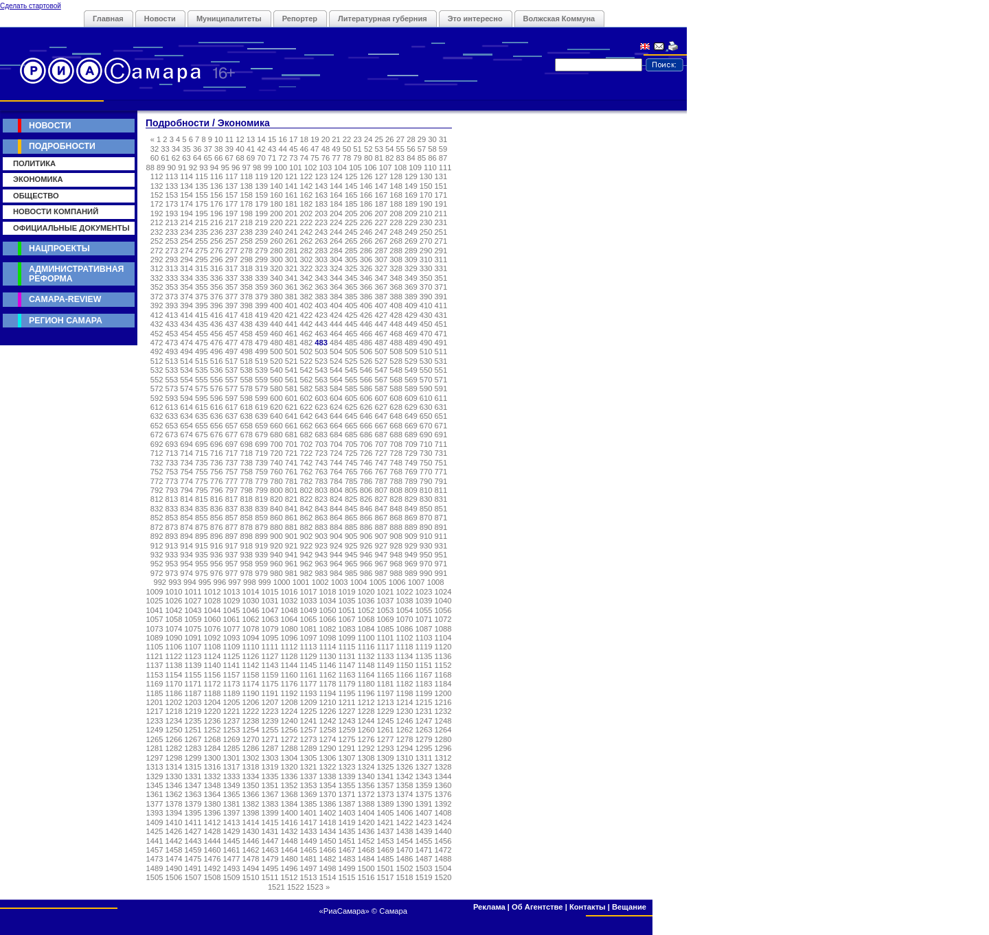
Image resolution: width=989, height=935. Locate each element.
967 (380, 563)
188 (395, 204)
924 (336, 546)
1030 (251, 601)
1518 (404, 877)
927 (380, 546)
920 (276, 546)
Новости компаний (55, 211)
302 (306, 259)
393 (172, 305)
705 (351, 444)
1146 (328, 665)
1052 (366, 610)
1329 (154, 776)
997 (234, 582)
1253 (231, 730)
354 (186, 287)
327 (380, 268)
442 (306, 324)
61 (165, 158)
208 (395, 213)
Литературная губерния (382, 18)
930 (426, 546)
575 (201, 388)
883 (321, 527)
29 (422, 139)
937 (231, 555)
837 (231, 509)
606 (366, 398)
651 (441, 416)
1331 (193, 776)
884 (336, 527)
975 (201, 573)
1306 (328, 758)
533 (172, 370)
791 (441, 481)
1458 (174, 850)
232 (156, 232)
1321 (308, 767)
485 (351, 342)
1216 (443, 702)
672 (156, 434)
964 (336, 563)
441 (291, 324)
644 (336, 416)
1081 (308, 629)
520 (276, 361)
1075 (193, 629)
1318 (251, 767)
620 (276, 407)
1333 (231, 776)
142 (306, 186)
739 (261, 463)
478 (246, 342)
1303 (270, 758)
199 (261, 213)
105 (355, 167)
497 (231, 351)
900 (276, 536)
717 (231, 453)
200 (276, 213)
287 (380, 250)
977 (231, 573)
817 (231, 499)
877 (231, 527)
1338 (328, 776)
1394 (174, 813)
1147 (347, 665)
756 (216, 472)
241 (291, 232)
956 (216, 563)
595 (201, 398)
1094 (251, 638)
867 (380, 517)
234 (186, 232)
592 (156, 398)
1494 (251, 868)
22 (347, 139)
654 (186, 426)
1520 (443, 877)
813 (172, 499)
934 (186, 555)
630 (426, 407)
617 (231, 407)
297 (231, 259)
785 (351, 481)
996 (220, 582)
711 (441, 444)
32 (154, 149)
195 (201, 213)
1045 (231, 610)
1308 (366, 758)
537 (231, 370)
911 (441, 536)
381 (291, 296)
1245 (385, 721)
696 (216, 444)
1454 (404, 841)
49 (336, 149)
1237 (231, 721)
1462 (251, 850)
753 (172, 472)
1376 (443, 794)
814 (186, 499)
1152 (443, 665)
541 (291, 370)
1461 (231, 850)
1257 (308, 730)
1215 (424, 702)
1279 (424, 739)
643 (321, 416)
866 (366, 517)
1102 (404, 638)
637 (231, 416)
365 (351, 287)
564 (336, 380)
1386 (328, 804)
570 (426, 380)
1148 (366, 665)
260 (276, 241)
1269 (231, 739)
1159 (270, 675)
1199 (424, 693)
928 (395, 546)
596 (216, 398)
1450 (328, 841)
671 (441, 426)
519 (261, 361)
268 (395, 241)
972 (156, 573)
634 (186, 416)
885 (351, 527)
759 (261, 472)
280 (276, 250)
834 (186, 509)
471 (441, 334)
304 (336, 259)
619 (261, 407)
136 (216, 186)
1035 (347, 601)
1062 (251, 619)
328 (395, 268)
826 (366, 499)
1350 (251, 785)
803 (321, 490)
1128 (289, 656)
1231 (424, 711)
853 (172, 517)
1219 (193, 711)
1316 (212, 767)
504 (336, 351)
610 (426, 398)
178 (246, 204)
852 (156, 517)
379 (261, 296)
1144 (289, 665)
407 (380, 305)
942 (306, 555)
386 (366, 296)
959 (261, 563)
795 (201, 490)
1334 (251, 776)
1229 (385, 711)
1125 (231, 656)
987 (380, 573)
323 (321, 268)
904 (336, 536)
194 (186, 213)
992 (159, 582)
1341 (385, 776)
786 (366, 481)
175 (201, 204)
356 (216, 287)
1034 (328, 601)
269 (411, 241)
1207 (270, 702)
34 (176, 149)
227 (380, 222)
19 (314, 139)
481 (291, 342)
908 (395, 536)
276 (216, 250)
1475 (193, 859)
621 (291, 407)
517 (231, 361)
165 (351, 195)
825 (351, 499)
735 (201, 463)
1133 (385, 656)
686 (366, 434)
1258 (328, 730)
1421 (385, 822)
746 (366, 463)
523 (321, 361)
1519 (424, 877)
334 (186, 278)
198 (246, 213)
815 (201, 499)
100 (280, 167)
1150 (404, 665)
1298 (174, 758)
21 (336, 139)
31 (443, 139)
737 (231, 463)
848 (395, 509)
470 (426, 334)
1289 (308, 748)
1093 (231, 638)
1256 (289, 730)
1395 (193, 813)
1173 (231, 684)
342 (306, 278)
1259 (347, 730)
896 (216, 536)
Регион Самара (65, 320)
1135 (424, 656)
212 (156, 222)
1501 (385, 868)
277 (231, 250)
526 (366, 361)
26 (389, 139)
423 (321, 315)
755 (201, 472)
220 (276, 222)
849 (411, 509)
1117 (385, 647)
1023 (424, 592)
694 (186, 444)
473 (172, 342)
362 (306, 287)
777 (231, 481)
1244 (366, 721)
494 (186, 351)
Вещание (629, 907)
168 (395, 195)
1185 (154, 693)
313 (172, 268)
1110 (251, 647)
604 (336, 398)
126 (366, 176)
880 (276, 527)
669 (411, 426)
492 (156, 351)
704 (336, 444)
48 (325, 149)
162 (306, 195)
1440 (443, 831)
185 (351, 204)
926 (366, 546)
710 (426, 444)
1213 (385, 702)
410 (426, 305)
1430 (251, 831)
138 (246, 186)
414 (186, 315)
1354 (328, 785)
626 (366, 407)
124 (336, 176)
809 (411, 490)
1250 (174, 730)
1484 (366, 859)
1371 (347, 794)
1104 (443, 638)
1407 (424, 813)
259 (261, 241)
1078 (251, 629)
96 (235, 167)
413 (172, 315)
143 (321, 186)
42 (261, 149)
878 (246, 527)
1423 (424, 822)
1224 (289, 711)
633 (172, 416)
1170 (174, 684)
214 (186, 222)
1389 (385, 804)
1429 (231, 831)
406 (366, 305)
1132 (366, 656)
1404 (366, 813)
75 (314, 158)
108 (400, 167)
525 (351, 361)
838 (246, 509)
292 (156, 259)
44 (282, 149)
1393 (154, 813)
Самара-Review (65, 299)
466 (366, 334)
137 (231, 186)
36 (197, 149)
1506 (174, 877)
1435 (347, 831)
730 (426, 453)
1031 (270, 601)
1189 (231, 693)
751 (441, 463)
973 (172, 573)
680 (276, 434)
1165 (385, 675)
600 (276, 398)
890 (426, 527)
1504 (443, 868)
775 (201, 481)
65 (207, 158)
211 (441, 213)
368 (395, 287)
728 (395, 453)
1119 (424, 647)
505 (351, 351)
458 (246, 334)
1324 (366, 767)
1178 (328, 684)
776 (216, 481)
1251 (193, 730)
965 (351, 563)
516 (216, 361)
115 (201, 176)
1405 (385, 813)
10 (218, 139)
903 (321, 536)
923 (321, 546)
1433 (308, 831)
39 (229, 149)
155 (201, 195)
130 (426, 176)
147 (380, 186)
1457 (154, 850)
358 (246, 287)
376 (216, 296)
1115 (347, 647)
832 (156, 509)
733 (172, 463)
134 (186, 186)
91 (182, 167)
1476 (212, 859)
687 (380, 434)
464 (336, 334)
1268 (212, 739)
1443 (193, 841)
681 (291, 434)
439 (261, 324)
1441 (154, 841)
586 (366, 388)
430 (426, 315)
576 (216, 388)
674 (186, 434)
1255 (270, 730)
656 (216, 426)
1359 (424, 785)
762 (306, 472)
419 (261, 315)
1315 (193, 767)
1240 (289, 721)
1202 (174, 702)
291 (441, 250)
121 (291, 176)
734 (186, 463)
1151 (424, 665)
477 (231, 342)
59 (443, 149)
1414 (251, 822)
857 (231, 517)
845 (351, 509)
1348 (212, 785)
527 (380, 361)
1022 (404, 592)
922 (306, 546)
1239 (270, 721)
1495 (270, 868)
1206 (251, 702)
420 (276, 315)
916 (216, 546)
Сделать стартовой (30, 6)
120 (276, 176)
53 (378, 149)
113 (172, 176)
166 (366, 195)
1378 (174, 804)
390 (426, 296)
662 (306, 426)
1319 (270, 767)
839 (261, 509)
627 (380, 407)
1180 (366, 684)
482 (306, 342)
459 (261, 334)
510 (426, 351)
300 (276, 259)
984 (336, 573)
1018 (328, 592)
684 (336, 434)
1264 (443, 730)
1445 (231, 841)
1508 (212, 877)
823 (321, 499)
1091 (193, 638)
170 (426, 195)
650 (426, 416)
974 (186, 573)
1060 (212, 619)
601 (291, 398)
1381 (231, 804)
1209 (308, 702)
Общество (36, 196)
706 (366, 444)
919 (261, 546)
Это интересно (475, 18)
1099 (347, 638)
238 (246, 232)
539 (261, 370)
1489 (154, 868)
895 (201, 536)
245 (351, 232)
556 (216, 380)
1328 (443, 767)
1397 (231, 813)
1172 (212, 684)
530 (426, 361)
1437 (385, 831)
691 (441, 434)
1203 (193, 702)
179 (261, 204)
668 (395, 426)
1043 (193, 610)
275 (201, 250)
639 (261, 416)
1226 (328, 711)
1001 (301, 582)
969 (411, 563)
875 (201, 527)
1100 (366, 638)
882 (306, 527)
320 (276, 268)
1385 (308, 804)
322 (306, 268)
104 (340, 167)
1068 (366, 619)
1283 (193, 748)
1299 (193, 758)
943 (321, 555)
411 (441, 305)
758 (246, 472)
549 (411, 370)
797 (231, 490)
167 (380, 195)
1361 (154, 794)
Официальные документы (71, 228)
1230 (404, 711)
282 (306, 250)
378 (246, 296)
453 (172, 334)
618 (246, 407)
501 (291, 351)
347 (380, 278)
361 (291, 287)
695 (201, 444)
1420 (366, 822)
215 (201, 222)
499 (261, 351)
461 (291, 334)
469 (411, 334)
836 (216, 509)
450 (426, 324)
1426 (174, 831)
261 (291, 241)
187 (380, 204)
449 (411, 324)
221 (291, 222)
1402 (328, 813)
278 (246, 250)
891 (441, 527)
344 (336, 278)
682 (306, 434)
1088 (443, 629)
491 (441, 342)
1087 (424, 629)
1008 (435, 582)
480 (276, 342)
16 (282, 139)
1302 (251, 758)
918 (246, 546)
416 (216, 315)
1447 (270, 841)
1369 (308, 794)
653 (172, 426)
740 (276, 463)
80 (368, 158)
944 (336, 555)
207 (380, 213)
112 (156, 176)
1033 (308, 601)
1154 (174, 675)
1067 (347, 619)
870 (426, 517)
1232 (443, 711)
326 (366, 268)
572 (156, 388)
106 (370, 167)
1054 (404, 610)
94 (214, 167)
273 (172, 250)
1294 (404, 748)
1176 (289, 684)
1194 (328, 693)
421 (291, 315)
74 (304, 158)
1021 (385, 592)
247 (380, 232)
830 (426, 499)
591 (441, 388)
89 (161, 167)
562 (306, 380)
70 (261, 158)
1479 (270, 859)
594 (186, 398)
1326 (404, 767)
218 (246, 222)
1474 (174, 859)
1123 (193, 656)
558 (246, 380)
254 (186, 241)
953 (172, 563)
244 (336, 232)
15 (272, 139)
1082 (328, 629)
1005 (378, 582)
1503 (424, 868)
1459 (193, 850)
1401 (308, 813)
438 (246, 324)
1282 (174, 748)
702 (306, 444)
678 (246, 434)
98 (257, 167)
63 (186, 158)
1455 (424, 841)
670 (426, 426)
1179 (347, 684)
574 (186, 388)
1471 (424, 850)
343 (321, 278)
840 (276, 509)
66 (218, 158)
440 (276, 324)
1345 (154, 785)
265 (351, 241)
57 (422, 149)
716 (216, 453)
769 (411, 472)
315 (201, 268)
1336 (289, 776)
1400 (289, 813)
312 (156, 268)
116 (216, 176)
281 (291, 250)
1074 (174, 629)
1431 (270, 831)
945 (351, 555)
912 (156, 546)
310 (426, 259)
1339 (347, 776)
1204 (212, 702)
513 (172, 361)
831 (441, 499)
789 (411, 481)
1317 (231, 767)
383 (321, 296)
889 (411, 527)
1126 (251, 656)
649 (411, 416)
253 (172, 241)
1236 (212, 721)
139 (261, 186)
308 (395, 259)
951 (441, 555)
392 (156, 305)
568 (395, 380)
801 (291, 490)
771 (441, 472)
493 (172, 351)
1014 (251, 592)
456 (216, 334)
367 (380, 287)
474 (186, 342)
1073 (154, 629)
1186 (174, 693)
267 (380, 241)
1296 (443, 748)
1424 (443, 822)
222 (306, 222)
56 (411, 149)
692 (156, 444)
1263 (424, 730)
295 (201, 259)
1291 (347, 748)
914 (186, 546)
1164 (366, 675)
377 (231, 296)
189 (411, 204)
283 (321, 250)
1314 (174, 767)
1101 (385, 638)
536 (216, 370)
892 (156, 536)
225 (351, 222)
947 (380, 555)
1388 (366, 804)
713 (172, 453)
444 (336, 324)
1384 (289, 804)
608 (395, 398)
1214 (404, 702)
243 (321, 232)
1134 (404, 656)
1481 (308, 859)
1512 (289, 877)
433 (172, 324)
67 (229, 158)
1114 (328, 647)
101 (295, 167)
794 (186, 490)
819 (261, 499)
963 (321, 563)
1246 (404, 721)
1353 (308, 785)
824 (336, 499)
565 (351, 380)
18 (304, 139)
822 (306, 499)
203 (321, 213)
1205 (231, 702)
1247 (424, 721)
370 (426, 287)
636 (216, 416)
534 (186, 370)
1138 (174, 665)
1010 (174, 592)
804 (336, 490)
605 (351, 398)
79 (357, 158)
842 (306, 509)
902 (306, 536)
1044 (212, 610)
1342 (404, 776)
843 (321, 509)
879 (261, 527)
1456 (443, 841)
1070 (404, 619)
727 (380, 453)
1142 (251, 665)
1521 (276, 887)
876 (216, 527)
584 (336, 388)
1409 (154, 822)
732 (156, 463)
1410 (174, 822)
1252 (212, 730)
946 (366, 555)
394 (186, 305)
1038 (404, 601)
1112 (289, 647)
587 (380, 388)
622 (306, 407)
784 (336, 481)
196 (216, 213)
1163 (347, 675)
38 (218, 149)
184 (336, 204)
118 (246, 176)
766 (366, 472)
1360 (443, 785)
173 (172, 204)
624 (336, 407)
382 (306, 296)
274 (186, 250)
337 (231, 278)
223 (321, 222)
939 (261, 555)
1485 (385, 859)
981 (291, 573)
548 (395, 370)
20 (325, 139)
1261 (385, 730)
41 (251, 149)
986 (366, 573)
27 (400, 139)
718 (246, 453)
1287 (270, 748)
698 (246, 444)
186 (366, 204)
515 (201, 361)
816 (216, 499)
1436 (366, 831)
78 (347, 158)
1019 (347, 592)
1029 (231, 601)
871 (441, 517)
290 (426, 250)
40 (240, 149)
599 (261, 398)
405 (351, 305)
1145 (308, 665)
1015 (270, 592)
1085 (385, 629)
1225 (308, 711)
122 (306, 176)
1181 (385, 684)
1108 (212, 647)
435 (201, 324)
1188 (212, 693)
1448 (289, 841)
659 (261, 426)
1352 (289, 785)
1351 (270, 785)
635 (201, 416)
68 (240, 158)
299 (261, 259)
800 (276, 490)
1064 (289, 619)
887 (380, 527)
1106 (174, 647)
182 (306, 204)
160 (276, 195)
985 (351, 573)
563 (321, 380)
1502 (404, 868)
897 (231, 536)
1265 (154, 739)
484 (336, 342)
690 (426, 434)
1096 (289, 638)
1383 (270, 804)
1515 (347, 877)
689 (411, 434)
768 (395, 472)
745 (351, 463)
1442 (174, 841)
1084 (366, 629)
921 (291, 546)
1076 (212, 629)
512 (156, 361)
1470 (404, 850)
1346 (174, 785)
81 (378, 158)
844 (336, 509)
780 (276, 481)
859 (261, 517)
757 (231, 472)
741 (291, 463)
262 (306, 241)
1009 (154, 592)
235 (201, 232)
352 (156, 287)
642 (306, 416)
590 (426, 388)
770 (426, 472)
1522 (295, 887)
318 (246, 268)
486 (366, 342)
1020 (366, 592)
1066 (328, 619)
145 (351, 186)
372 (156, 296)
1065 (308, 619)
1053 (385, 610)
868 (395, 517)
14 (261, 139)
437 (231, 324)
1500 (366, 868)
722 (306, 453)
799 (261, 490)
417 (231, 315)
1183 (424, 684)
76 (325, 158)
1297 (154, 758)
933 (172, 555)
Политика (34, 163)
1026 (174, 601)
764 (336, 472)
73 (293, 158)
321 (291, 268)
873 (172, 527)
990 (426, 573)
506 (366, 351)
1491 (193, 868)
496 (216, 351)
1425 (154, 831)
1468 (366, 850)
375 (201, 296)
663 (321, 426)
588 (395, 388)
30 (432, 139)
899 (261, 536)
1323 (347, 767)
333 (172, 278)
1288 (289, 748)
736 (216, 463)
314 (186, 268)
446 (366, 324)
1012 (212, 592)
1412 (212, 822)
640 (276, 416)
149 (411, 186)
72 (282, 158)
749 (411, 463)
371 (441, 287)
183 (321, 204)
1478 (251, 859)
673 (172, 434)
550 (426, 370)
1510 (251, 877)
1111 (270, 647)
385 (351, 296)
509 (411, 351)
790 (426, 481)
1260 (366, 730)
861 (291, 517)
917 (231, 546)
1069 (385, 619)
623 (321, 407)
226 (366, 222)
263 (321, 241)
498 (246, 351)
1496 (289, 868)
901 (291, 536)
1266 (174, 739)
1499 (347, 868)
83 (400, 158)
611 (441, 398)
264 (336, 241)
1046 (251, 610)
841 (291, 509)
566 (366, 380)
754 (186, 472)
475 (201, 342)
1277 (385, 739)
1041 (154, 610)
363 (321, 287)
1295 (424, 748)
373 (172, 296)
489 (411, 342)
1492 (212, 868)
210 (426, 213)
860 (276, 517)
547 (380, 370)
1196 (366, 693)
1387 (347, 804)
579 (261, 388)
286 (366, 250)
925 (351, 546)
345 (351, 278)
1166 (404, 675)
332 (156, 278)
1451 (347, 841)
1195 (347, 693)
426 (366, 315)
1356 (366, 785)
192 (156, 213)
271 (441, 241)
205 (351, 213)
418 (246, 315)
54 (389, 149)
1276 (366, 739)
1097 (308, 638)
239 (261, 232)
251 (441, 232)
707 (380, 444)
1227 (347, 711)
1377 (154, 804)
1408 (443, 813)
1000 (282, 582)
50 (347, 149)
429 (411, 315)
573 (172, 388)
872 (156, 527)
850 (426, 509)
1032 (289, 601)
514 (186, 361)
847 (380, 509)
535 (201, 370)
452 (156, 334)
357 (231, 287)
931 (441, 546)
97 (246, 167)
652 (156, 426)
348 (395, 278)
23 (357, 139)
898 (246, 536)
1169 (154, 684)
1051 (347, 610)
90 (172, 167)
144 (336, 186)
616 (216, 407)
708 (395, 444)
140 (276, 186)
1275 (347, 739)
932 (156, 555)
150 (426, 186)
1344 (443, 776)
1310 (404, 758)
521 (291, 361)
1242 (328, 721)
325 (351, 268)
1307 (347, 758)
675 (201, 434)
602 (306, 398)
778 (246, 481)
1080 (289, 629)
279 (261, 250)
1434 (328, 831)
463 (321, 334)
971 (441, 563)
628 (395, 407)
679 (261, 434)
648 (395, 416)
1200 (443, 693)
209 (411, 213)
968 (395, 563)
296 (216, 259)
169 (411, 195)
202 (306, 213)
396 (216, 305)
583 (321, 388)
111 (445, 167)
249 (411, 232)
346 (366, 278)
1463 (270, 850)
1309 (385, 758)
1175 (270, 684)
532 (156, 370)
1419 (347, 822)
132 (156, 186)
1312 (443, 758)
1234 (174, 721)
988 (395, 573)
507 (380, 351)
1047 (270, 610)
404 (336, 305)
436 (216, 324)
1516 (366, 877)
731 (441, 453)
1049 (308, 610)
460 (276, 334)
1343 (424, 776)
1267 (193, 739)
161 (291, 195)
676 (216, 434)
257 (231, 241)
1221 (231, 711)
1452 (366, 841)
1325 (385, 767)
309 (411, 259)
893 (172, 536)
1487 (424, 859)
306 (366, 259)
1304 (289, 758)
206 (366, 213)
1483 (347, 859)
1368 (289, 794)
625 (351, 407)
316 (216, 268)
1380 (212, 804)
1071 (424, 619)
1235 (193, 721)
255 (201, 241)
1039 (424, 601)
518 (246, 361)
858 (246, 517)
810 (426, 490)
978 (246, 573)
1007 (416, 582)
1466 (328, 850)
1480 (289, 859)
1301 (231, 758)
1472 (443, 850)
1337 (308, 776)
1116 (366, 647)
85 (422, 158)
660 (276, 426)
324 (336, 268)
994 (189, 582)
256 (216, 241)
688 (395, 434)
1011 (193, 592)
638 (246, 416)
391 (441, 296)
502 (306, 351)
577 (231, 388)
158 (246, 195)
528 (395, 361)
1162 (328, 675)
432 (156, 324)
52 (368, 149)
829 (411, 499)
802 (306, 490)
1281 (154, 748)
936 (216, 555)
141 (291, 186)
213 (172, 222)
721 (291, 453)
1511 (270, 877)
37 (207, 149)
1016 (289, 592)
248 (395, 232)
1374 (404, 794)
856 (216, 517)
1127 (270, 656)
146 (366, 186)
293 (172, 259)
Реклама (489, 907)
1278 (404, 739)
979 (261, 573)
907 (380, 536)
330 (426, 268)
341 (291, 278)
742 (306, 463)
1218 (174, 711)
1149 (385, 665)
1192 (289, 693)
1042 (174, 610)
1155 (193, 675)
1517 (385, 877)
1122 (174, 656)
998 (249, 582)
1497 (308, 868)
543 (321, 370)
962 (306, 563)
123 (321, 176)
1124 (212, 656)
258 (246, 241)
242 (306, 232)
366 (366, 287)
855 (201, 517)
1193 (308, 693)
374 (186, 296)
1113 (308, 647)
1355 (347, 785)
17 (293, 139)
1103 (424, 638)
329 (411, 268)
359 (261, 287)
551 (441, 370)
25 (379, 139)
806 (366, 490)
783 (321, 481)
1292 (366, 748)
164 (336, 195)
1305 (308, 758)
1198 (404, 693)
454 (186, 334)
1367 (270, 794)
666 (366, 426)
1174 (251, 684)
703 (321, 444)
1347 (193, 785)
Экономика (38, 179)
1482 (328, 859)
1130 (328, 656)
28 (411, 139)
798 (246, 490)
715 (201, 453)
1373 (385, 794)
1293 (385, 748)
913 (172, 546)
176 (216, 204)
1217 (154, 711)
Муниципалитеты (229, 18)
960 (276, 563)
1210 (328, 702)
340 (276, 278)
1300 (212, 758)
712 (156, 453)
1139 (193, 665)
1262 (404, 730)
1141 (231, 665)
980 (276, 573)
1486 (404, 859)
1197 (385, 693)
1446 (251, 841)
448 (395, 324)
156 (216, 195)
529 (411, 361)
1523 (314, 887)
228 (395, 222)
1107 (193, 647)
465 (351, 334)
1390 (404, 804)
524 (336, 361)
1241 (308, 721)
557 (231, 380)
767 (380, 472)
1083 (347, 629)
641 (291, 416)
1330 (174, 776)
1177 (308, 684)
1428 (212, 831)
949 (411, 555)
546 (366, 370)
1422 (404, 822)
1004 (358, 582)
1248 (443, 721)
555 (201, 380)
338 (246, 278)
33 (165, 149)
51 (357, 149)
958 (246, 563)
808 (395, 490)
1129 (308, 656)
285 (351, 250)
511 (441, 351)
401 (291, 305)
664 (336, 426)
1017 (308, 592)
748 (395, 463)
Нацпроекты (59, 248)
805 (351, 490)
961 (291, 563)
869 (411, 517)
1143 (270, 665)
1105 (154, 647)
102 (310, 167)
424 (336, 315)
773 (172, 481)
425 (351, 315)
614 (186, 407)
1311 (424, 758)
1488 (443, 859)
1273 (308, 739)
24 (368, 139)
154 (186, 195)
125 (351, 176)
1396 (212, 813)
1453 (385, 841)
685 (351, 434)
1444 (212, 841)
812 (156, 499)
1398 (251, 813)
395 (201, 305)
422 (306, 315)
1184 (443, 684)
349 (411, 278)
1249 (154, 730)
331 (441, 268)
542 (306, 370)
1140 (212, 665)
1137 (154, 665)
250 (426, 232)
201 (291, 213)
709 (411, 444)
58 (432, 149)
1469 (385, 850)
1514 (328, 877)
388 (395, 296)
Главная (108, 18)
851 (441, 509)
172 (156, 204)
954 (186, 563)
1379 (193, 804)
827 (380, 499)
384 (336, 296)
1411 (193, 822)
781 (291, 481)
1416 (289, 822)
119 (261, 176)
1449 (308, 841)
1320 (289, 767)
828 (395, 499)
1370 (328, 794)
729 (411, 453)
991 (441, 573)
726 (366, 453)
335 (201, 278)
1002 (320, 582)
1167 (424, 675)
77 (336, 158)
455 (201, 334)
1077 (231, 629)
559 (261, 380)
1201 (154, 702)
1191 (270, 693)
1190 (251, 693)
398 (246, 305)
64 (197, 158)
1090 (174, 638)
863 (321, 517)
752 (156, 472)
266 (366, 241)
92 (193, 167)
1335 (270, 776)
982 (306, 573)
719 (261, 453)
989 (411, 573)
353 (172, 287)
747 (380, 463)
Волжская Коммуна (559, 18)
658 (246, 426)
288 (395, 250)
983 (321, 573)
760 (276, 472)
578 (246, 388)
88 (150, 167)
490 (426, 342)
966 (366, 563)
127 (380, 176)
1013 (231, 592)
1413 (231, 822)
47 (314, 149)
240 (276, 232)
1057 (154, 619)
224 (336, 222)
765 (351, 472)
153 (172, 195)
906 (366, 536)
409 (411, 305)
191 (441, 204)
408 (395, 305)
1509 (231, 877)
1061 (231, 619)
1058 (174, 619)
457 (231, 334)
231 (441, 222)
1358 (404, 785)
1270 (251, 739)
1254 (251, 730)
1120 (443, 647)
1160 (289, 675)
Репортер (299, 18)
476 (216, 342)
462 (306, 334)
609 (411, 398)
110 (430, 167)
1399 (270, 813)
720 (276, 453)
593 (172, 398)
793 (172, 490)
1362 (174, 794)
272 (156, 250)
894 (186, 536)
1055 (424, 610)
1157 (231, 675)
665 (351, 426)
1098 (328, 638)
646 (366, 416)
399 (261, 305)
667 (380, 426)
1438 (404, 831)
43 (272, 149)
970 (426, 563)
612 (156, 407)
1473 (154, 859)
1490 (174, 868)
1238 (251, 721)
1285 (231, 748)
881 (291, 527)
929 (411, 546)
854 (186, 517)
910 (426, 536)
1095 (270, 638)
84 (411, 158)
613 (172, 407)
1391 (424, 804)
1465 (308, 850)
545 (351, 370)
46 (304, 149)
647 (380, 416)
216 (216, 222)
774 (186, 481)
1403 (347, 813)
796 (216, 490)
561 (291, 380)
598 (246, 398)
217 (231, 222)
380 (276, 296)
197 (231, 213)
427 (380, 315)
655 (201, 426)
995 (205, 582)
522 (306, 361)
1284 (212, 748)
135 (201, 186)
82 (389, 158)
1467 (347, 850)
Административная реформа (76, 273)
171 (441, 195)
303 (321, 259)
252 (156, 241)
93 (203, 167)
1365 (231, 794)
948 (395, 555)
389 (411, 296)
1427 (193, 831)
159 (261, 195)
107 (385, 167)
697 (231, 444)
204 (336, 213)
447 (380, 324)
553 (172, 380)
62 (176, 158)
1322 (328, 767)
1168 (443, 675)
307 (380, 259)
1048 (289, 610)
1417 (308, 822)
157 (231, 195)
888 (395, 527)
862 (306, 517)
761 (291, 472)
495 (201, 351)
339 (261, 278)
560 (276, 380)
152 (156, 195)
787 (380, 481)
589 (411, 388)
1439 (424, 831)
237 (231, 232)
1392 (443, 804)
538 (246, 370)
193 (172, 213)
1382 (251, 804)
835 (201, 509)
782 (306, 481)
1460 (212, 850)
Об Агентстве (537, 907)
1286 (251, 748)
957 (231, 563)
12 (240, 139)
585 (351, 388)
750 (426, 463)
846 (366, 509)
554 (186, 380)
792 (156, 490)
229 (411, 222)
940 (276, 555)
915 (201, 546)
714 (186, 453)
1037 (385, 601)
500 (276, 351)
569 (411, 380)
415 (201, 315)
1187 (193, 693)
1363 (193, 794)
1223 (270, 711)
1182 (404, 684)
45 (293, 149)
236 (216, 232)
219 (261, 222)
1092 (212, 638)
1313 (154, 767)
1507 (193, 877)
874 (186, 527)
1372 (366, 794)
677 (231, 434)
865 (351, 517)
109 (415, 167)
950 (426, 555)
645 (351, 416)
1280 (443, 739)
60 (154, 158)
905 (351, 536)
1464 (289, 850)
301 (291, 259)
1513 (308, 877)
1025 (154, 601)
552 (156, 380)
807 (380, 490)
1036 (366, 601)
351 (441, 278)
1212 (366, 702)
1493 (231, 868)
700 (276, 444)
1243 (347, 721)
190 (426, 204)
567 (380, 380)
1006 (397, 582)
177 (231, 204)
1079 (270, 629)
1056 (443, 610)
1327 (424, 767)
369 (411, 287)
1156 (212, 675)
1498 (328, 868)
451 (441, 324)
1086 (404, 629)
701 (291, 444)
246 (366, 232)
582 (306, 388)
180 (276, 204)
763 (321, 472)
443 (321, 324)
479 (261, 342)
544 (336, 370)
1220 (212, 711)
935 (201, 555)
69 (251, 158)
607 (380, 398)
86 (432, 158)
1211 (347, 702)
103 (325, 167)
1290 (328, 748)
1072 (443, 619)
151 (441, 186)
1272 (289, 739)
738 (246, 463)
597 (231, 398)
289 (411, 250)
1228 (366, 711)
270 (426, 241)
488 (395, 342)
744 (336, 463)
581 (291, 388)
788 (395, 481)
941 (291, 555)
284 (336, 250)
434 (186, 324)
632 (156, 416)
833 (172, 509)
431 (441, 315)
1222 (251, 711)
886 (366, 527)
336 (216, 278)
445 (351, 324)
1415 (270, 822)
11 (229, 139)
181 (291, 204)
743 (321, 463)
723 (321, 453)
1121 (154, 656)
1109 (231, 647)
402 (306, 305)
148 (395, 186)
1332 (212, 776)
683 (321, 434)
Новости (160, 18)
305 (351, 259)
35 (186, 149)
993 (174, 582)
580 (276, 388)
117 (231, 176)
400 (276, 305)
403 (321, 305)
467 (380, 334)
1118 (404, 647)
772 (156, 481)
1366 (251, 794)
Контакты (587, 907)
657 (231, 426)
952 (156, 563)
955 (201, 563)
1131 (347, 656)
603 (321, 398)
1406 (404, 813)
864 (336, 517)
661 (291, 426)
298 (246, 259)
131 (441, 176)
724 (336, 453)
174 (186, 204)
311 (441, 259)
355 (201, 287)
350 (426, 278)
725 (351, 453)
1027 (193, 601)
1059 (193, 619)
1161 (308, 675)
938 (246, 555)
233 (172, 232)
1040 (443, 601)
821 (291, 499)
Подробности (62, 146)
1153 (154, 675)
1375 (424, 794)
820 (276, 499)
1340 (366, 776)
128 (395, 176)
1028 (212, 601)
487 (380, 342)
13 (251, 139)
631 (441, 407)
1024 (443, 592)
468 (395, 334)
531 (441, 361)
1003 (339, 582)
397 (231, 305)
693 (172, 444)
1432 (289, 831)
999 (264, 582)
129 (411, 176)
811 (441, 490)
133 (172, 186)
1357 (385, 785)
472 (156, 342)
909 (411, 536)
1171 (193, 684)
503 (321, 351)
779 (261, 481)
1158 (251, 675)
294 (186, 259)
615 (201, 407)
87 (443, 158)
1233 (154, 721)
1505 (154, 877)
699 (261, 444)
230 (426, 222)
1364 (212, 794)
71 (272, 158)
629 (411, 407)
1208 (289, 702)
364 (336, 287)
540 (276, 370)
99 (268, 167)
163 (321, 195)
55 (400, 149)
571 (441, 380)
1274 (328, 739)
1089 (154, 638)
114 (186, 176)
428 (395, 315)
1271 (270, 739)
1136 (443, 656)
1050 (328, 610)
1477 (231, 859)
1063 (270, 619)
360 (276, 287)
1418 (328, 822)
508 (395, 351)
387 (380, 296)
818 (246, 499)
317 (231, 268)
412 (156, 315)
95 (224, 167)
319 (261, 268)
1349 (231, 785)
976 (216, 573)
